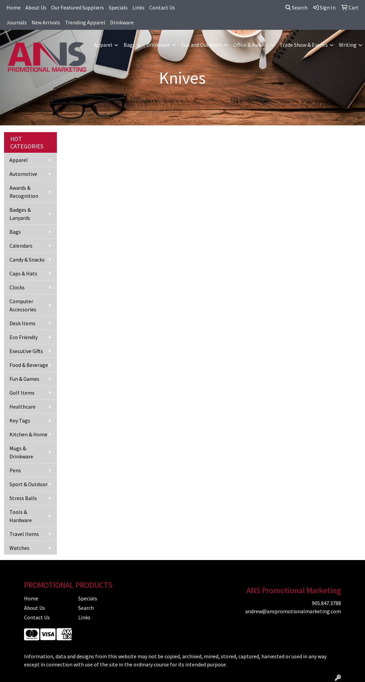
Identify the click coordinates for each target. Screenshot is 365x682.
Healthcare (22, 406)
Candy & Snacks (27, 259)
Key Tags (19, 420)
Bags (129, 44)
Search (296, 7)
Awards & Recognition (23, 191)
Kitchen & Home (28, 434)
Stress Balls (23, 498)
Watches (19, 547)
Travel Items (24, 534)
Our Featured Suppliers (77, 7)
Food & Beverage (28, 364)
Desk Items (22, 323)
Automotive (23, 173)
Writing (348, 44)
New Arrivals (45, 22)
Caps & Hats (23, 273)
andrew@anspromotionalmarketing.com (293, 611)
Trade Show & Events (304, 44)
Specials (118, 7)
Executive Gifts (26, 351)
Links (138, 7)
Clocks (17, 287)
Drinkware (122, 22)
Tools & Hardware (20, 516)
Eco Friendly (23, 337)
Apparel (103, 44)
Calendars (21, 245)
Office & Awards (251, 44)
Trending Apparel (85, 22)
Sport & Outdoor (28, 484)
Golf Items (22, 392)
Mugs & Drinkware (21, 452)
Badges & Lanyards (20, 213)
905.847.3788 (326, 603)
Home (13, 7)
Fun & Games (24, 378)
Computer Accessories (22, 305)
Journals (16, 22)
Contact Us (162, 7)
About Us (35, 7)
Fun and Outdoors (201, 44)
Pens (15, 470)
